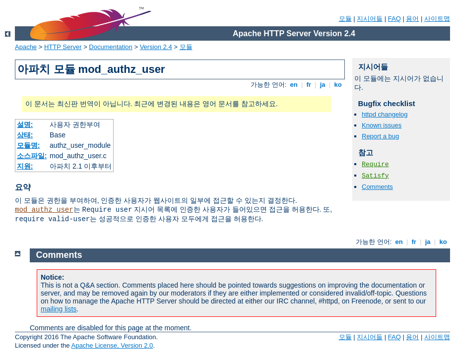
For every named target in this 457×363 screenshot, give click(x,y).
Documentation (110, 47)
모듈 (345, 18)
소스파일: (32, 156)
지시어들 (370, 18)
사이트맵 (437, 18)
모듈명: (28, 145)
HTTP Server (63, 47)
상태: (25, 135)
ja (322, 84)
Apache (26, 47)
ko (337, 84)
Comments (377, 186)
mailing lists (58, 309)
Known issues (381, 125)
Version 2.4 (156, 47)
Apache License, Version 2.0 (112, 345)
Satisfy (375, 176)
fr (309, 84)
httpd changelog (385, 114)
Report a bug (380, 136)
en (293, 84)
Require (375, 164)
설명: (25, 124)
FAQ (394, 18)
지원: (25, 166)
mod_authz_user (44, 210)
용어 (412, 18)
